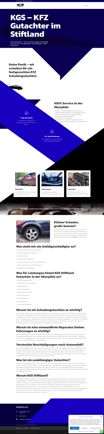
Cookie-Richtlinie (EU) (35, 428)
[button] (101, 417)
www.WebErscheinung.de (29, 424)
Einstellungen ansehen (96, 428)
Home (86, 5)
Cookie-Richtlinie (81, 431)
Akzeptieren (74, 428)
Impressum (92, 431)
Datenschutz (87, 431)
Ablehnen (84, 428)
